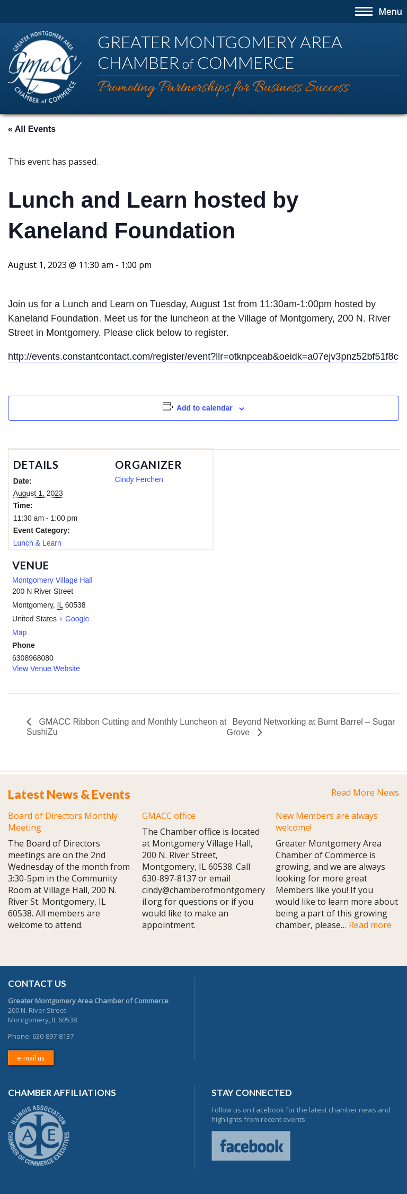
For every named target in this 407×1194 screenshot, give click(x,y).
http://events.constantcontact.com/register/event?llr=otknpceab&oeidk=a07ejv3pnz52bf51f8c (203, 356)
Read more (370, 925)
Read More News (365, 792)
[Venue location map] (166, 623)
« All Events (32, 128)
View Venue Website (46, 668)
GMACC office (169, 816)
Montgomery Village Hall (52, 580)
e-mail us (31, 1058)
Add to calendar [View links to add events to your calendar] (204, 408)
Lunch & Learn (37, 543)
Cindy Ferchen (139, 479)
